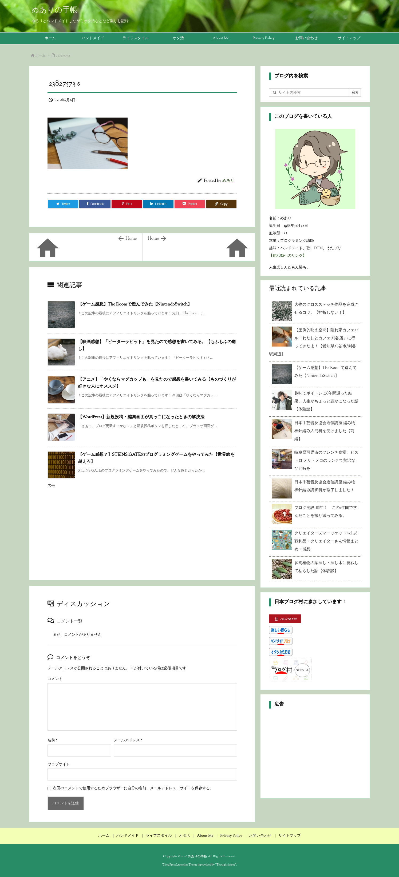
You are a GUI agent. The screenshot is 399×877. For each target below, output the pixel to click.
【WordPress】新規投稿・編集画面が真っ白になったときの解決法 (141, 417)
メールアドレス (128, 740)
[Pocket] (190, 204)
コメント (55, 679)
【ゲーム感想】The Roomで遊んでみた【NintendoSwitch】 (135, 304)
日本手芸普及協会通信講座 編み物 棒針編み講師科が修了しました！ (324, 486)
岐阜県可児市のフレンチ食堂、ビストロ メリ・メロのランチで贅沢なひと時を (326, 461)
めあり (228, 181)
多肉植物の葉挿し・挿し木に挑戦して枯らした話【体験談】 (326, 567)
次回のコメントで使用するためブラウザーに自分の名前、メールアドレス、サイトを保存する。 (133, 788)
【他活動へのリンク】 (287, 256)
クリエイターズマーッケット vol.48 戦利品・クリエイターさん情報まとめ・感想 (326, 541)
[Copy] (221, 204)
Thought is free (225, 865)
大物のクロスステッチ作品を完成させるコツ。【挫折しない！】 (326, 309)
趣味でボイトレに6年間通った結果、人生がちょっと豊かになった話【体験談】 (326, 401)
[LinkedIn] (158, 204)
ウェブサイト (59, 764)
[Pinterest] (127, 204)
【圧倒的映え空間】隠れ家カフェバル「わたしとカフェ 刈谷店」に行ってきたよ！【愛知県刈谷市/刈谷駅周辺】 (313, 342)
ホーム (40, 55)
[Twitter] (63, 204)
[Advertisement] (142, 529)
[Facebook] (94, 204)
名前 (52, 740)
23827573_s (63, 55)
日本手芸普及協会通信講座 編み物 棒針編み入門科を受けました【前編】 (324, 431)
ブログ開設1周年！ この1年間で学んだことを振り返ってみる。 (325, 512)
